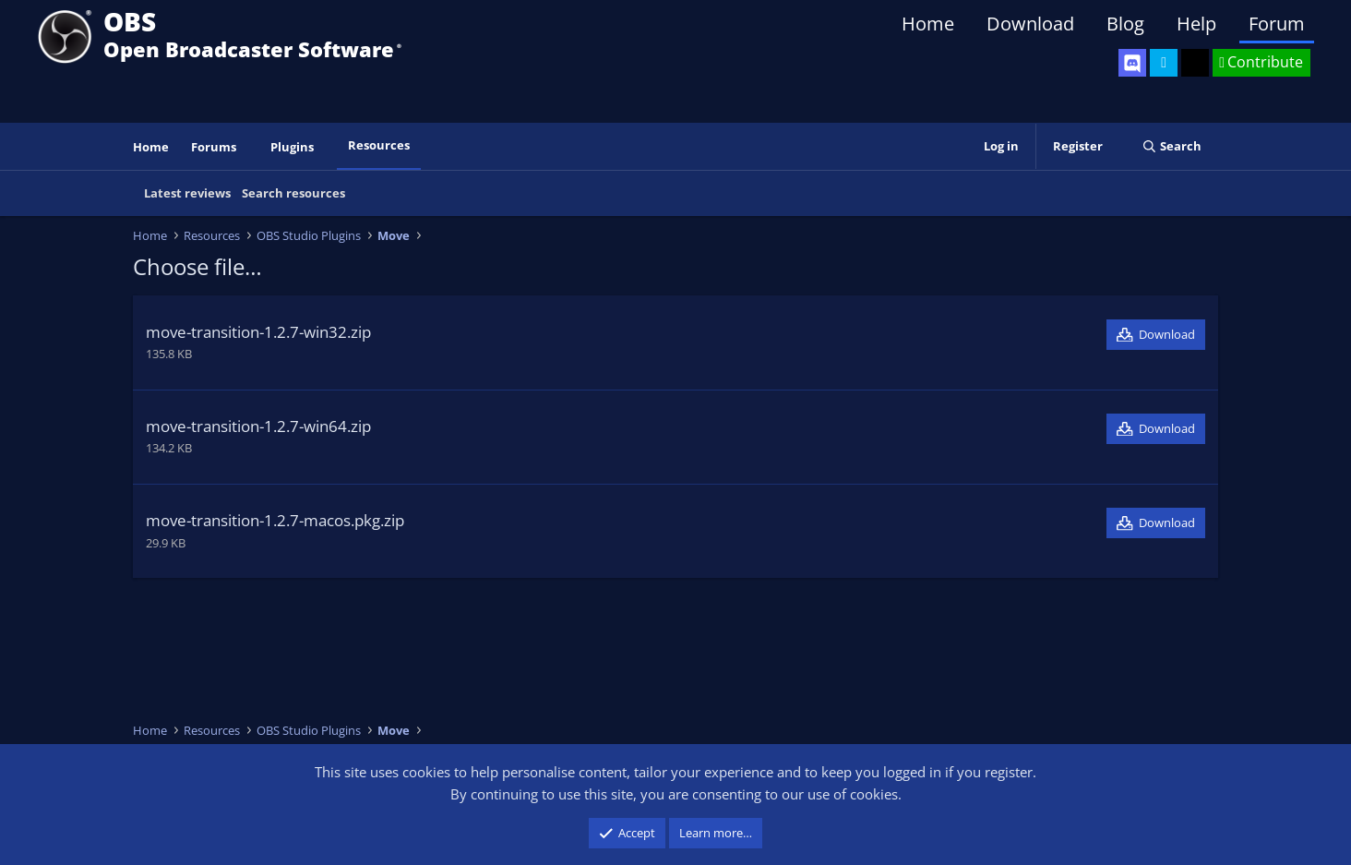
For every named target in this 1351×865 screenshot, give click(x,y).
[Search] (1171, 146)
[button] (249, 147)
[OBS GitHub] (1195, 63)
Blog (1125, 23)
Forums (213, 146)
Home (928, 23)
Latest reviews (187, 193)
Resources (379, 145)
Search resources (293, 193)
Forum (1277, 23)
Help (1196, 23)
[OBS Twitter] (1164, 63)
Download (1030, 23)
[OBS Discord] (1132, 63)
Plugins (292, 146)
